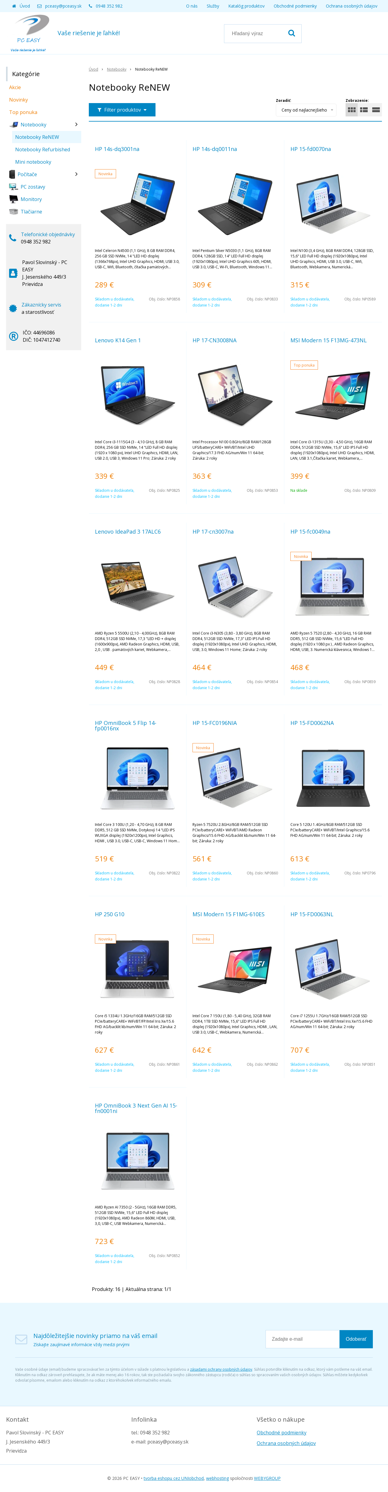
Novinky (18, 99)
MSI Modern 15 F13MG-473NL (328, 340)
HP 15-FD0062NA (312, 722)
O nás (192, 6)
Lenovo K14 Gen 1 (118, 340)
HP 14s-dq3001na (117, 149)
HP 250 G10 (109, 914)
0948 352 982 (109, 6)
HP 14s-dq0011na (214, 149)
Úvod (25, 6)
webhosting (217, 1478)
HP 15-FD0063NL (311, 914)
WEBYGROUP (267, 1478)
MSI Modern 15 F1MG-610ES (228, 914)
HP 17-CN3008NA (214, 340)
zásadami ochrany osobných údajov (221, 1369)
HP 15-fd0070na (310, 149)
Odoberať (356, 1339)
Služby (213, 6)
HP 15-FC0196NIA (214, 722)
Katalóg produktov (246, 6)
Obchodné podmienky (295, 6)
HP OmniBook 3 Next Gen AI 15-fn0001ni (136, 1108)
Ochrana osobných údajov (351, 6)
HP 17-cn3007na (213, 531)
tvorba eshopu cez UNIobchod (174, 1478)
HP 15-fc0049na (310, 531)
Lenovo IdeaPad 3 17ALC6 (128, 531)
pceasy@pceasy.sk (63, 6)
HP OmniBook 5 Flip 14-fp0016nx (125, 725)
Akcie (15, 87)
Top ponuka (23, 112)
